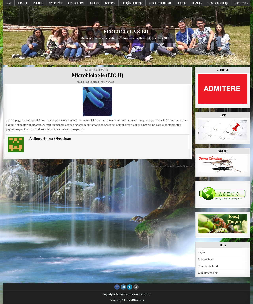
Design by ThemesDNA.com (126, 300)
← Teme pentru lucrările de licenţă (169, 166)
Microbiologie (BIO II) (97, 75)
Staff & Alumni (76, 3)
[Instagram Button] (123, 287)
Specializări (55, 3)
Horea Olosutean (89, 82)
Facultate (110, 3)
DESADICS (197, 3)
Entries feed (206, 259)
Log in (202, 252)
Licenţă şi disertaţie (132, 3)
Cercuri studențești (160, 3)
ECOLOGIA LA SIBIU (126, 31)
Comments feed (208, 266)
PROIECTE (38, 3)
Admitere (22, 3)
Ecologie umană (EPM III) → (21, 166)
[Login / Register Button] (129, 287)
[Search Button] (136, 287)
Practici (181, 3)
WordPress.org (208, 272)
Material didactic (98, 70)
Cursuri (94, 3)
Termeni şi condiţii (218, 3)
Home (8, 3)
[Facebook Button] (117, 287)
